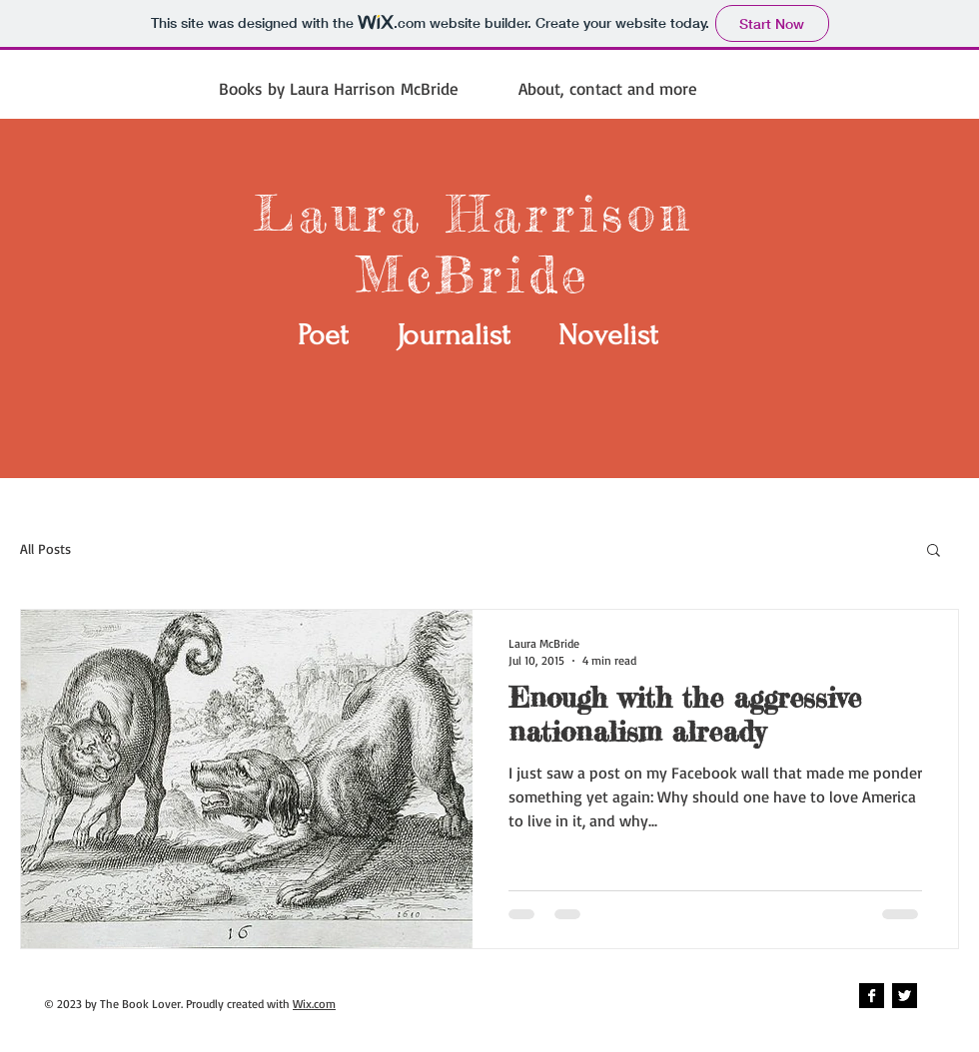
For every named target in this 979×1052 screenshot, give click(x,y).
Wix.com (314, 1003)
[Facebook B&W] (871, 995)
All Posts (45, 548)
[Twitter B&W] (904, 995)
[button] (933, 551)
